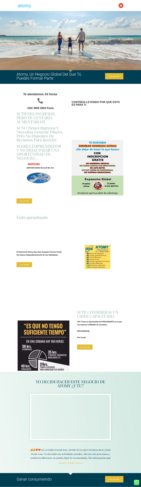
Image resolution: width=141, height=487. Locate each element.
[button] (19, 179)
